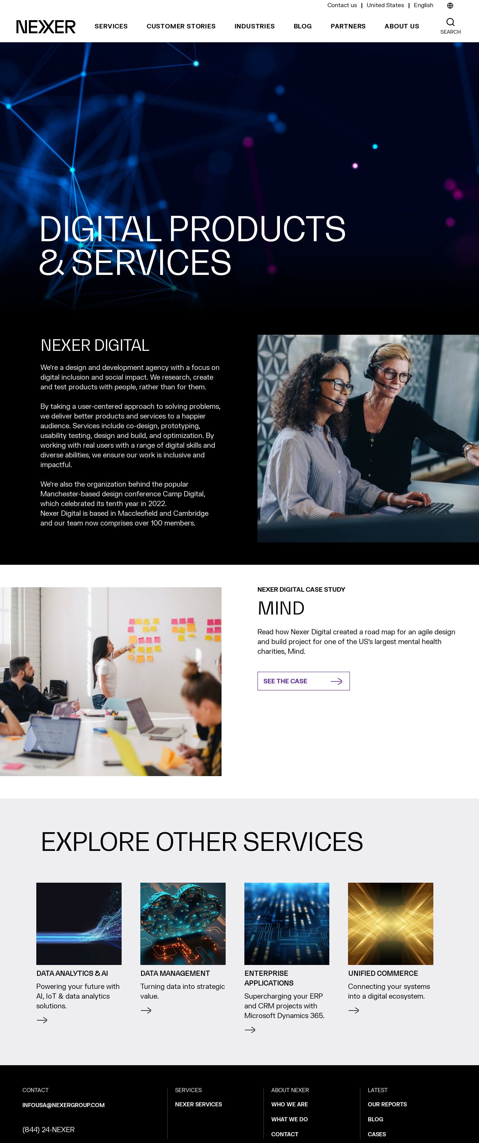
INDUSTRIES (255, 26)
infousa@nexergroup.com (63, 1105)
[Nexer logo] (46, 26)
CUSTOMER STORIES (181, 26)
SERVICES (111, 26)
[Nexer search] (451, 22)
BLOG (303, 26)
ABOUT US (402, 26)
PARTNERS (348, 26)
